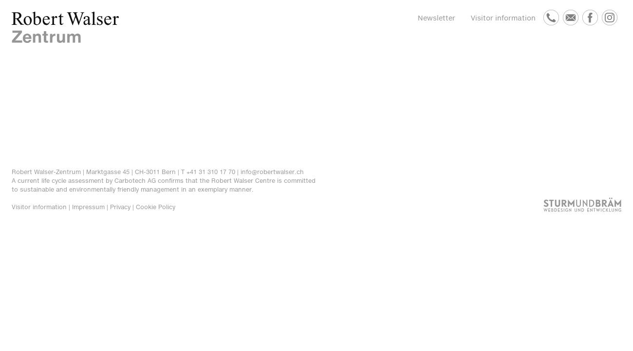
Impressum (88, 207)
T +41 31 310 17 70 (208, 172)
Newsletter (436, 18)
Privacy (120, 207)
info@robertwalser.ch (272, 172)
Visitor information (503, 18)
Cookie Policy (155, 207)
